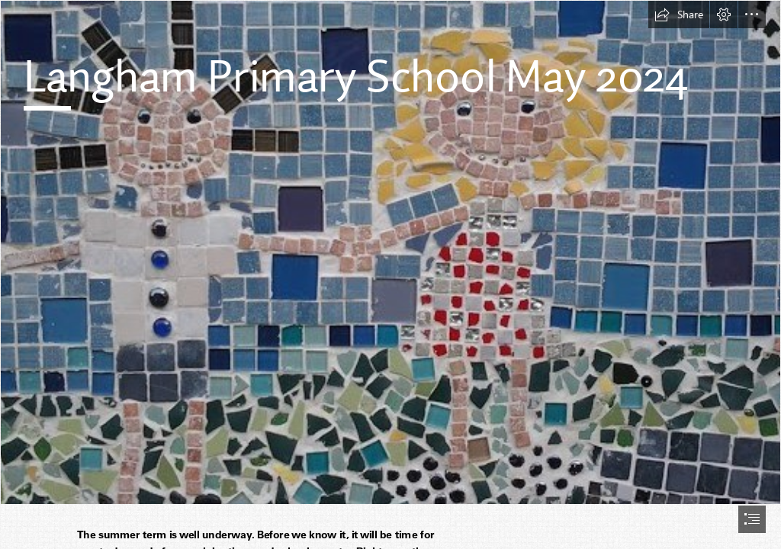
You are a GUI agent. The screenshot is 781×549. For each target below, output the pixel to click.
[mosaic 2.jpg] (390, 252)
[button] (678, 14)
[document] (390, 274)
